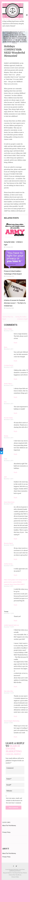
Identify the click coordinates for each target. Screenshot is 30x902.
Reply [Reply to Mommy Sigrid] (15, 559)
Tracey (21, 38)
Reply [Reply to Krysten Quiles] (15, 431)
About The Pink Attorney (9, 825)
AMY (5, 477)
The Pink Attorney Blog (12, 19)
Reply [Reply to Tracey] (15, 620)
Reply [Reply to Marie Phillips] (15, 342)
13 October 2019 (9, 247)
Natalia (6, 436)
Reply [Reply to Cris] (15, 413)
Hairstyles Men (8, 691)
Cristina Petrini (8, 365)
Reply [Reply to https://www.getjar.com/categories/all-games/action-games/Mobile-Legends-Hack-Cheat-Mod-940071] (15, 605)
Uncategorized (12, 40)
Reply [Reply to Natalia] (15, 454)
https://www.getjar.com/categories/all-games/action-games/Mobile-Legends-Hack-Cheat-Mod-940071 (15, 582)
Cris (5, 402)
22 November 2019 (9, 276)
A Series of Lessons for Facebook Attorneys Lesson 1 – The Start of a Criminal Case (15, 303)
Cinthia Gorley (8, 564)
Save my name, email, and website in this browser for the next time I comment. (14, 800)
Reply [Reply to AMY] (15, 497)
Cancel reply (13, 754)
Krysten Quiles (8, 418)
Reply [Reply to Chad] (15, 472)
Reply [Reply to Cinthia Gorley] (15, 575)
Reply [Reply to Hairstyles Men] (15, 716)
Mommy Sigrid (8, 543)
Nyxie (5, 347)
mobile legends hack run (11, 625)
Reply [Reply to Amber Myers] (15, 397)
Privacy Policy (6, 832)
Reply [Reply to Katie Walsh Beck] (15, 538)
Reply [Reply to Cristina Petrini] (15, 379)
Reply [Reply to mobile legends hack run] (15, 686)
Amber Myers (8, 383)
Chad (5, 459)
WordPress (18, 875)
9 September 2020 (9, 308)
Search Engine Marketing (11, 721)
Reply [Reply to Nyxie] (15, 360)
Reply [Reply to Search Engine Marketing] (15, 736)
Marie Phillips (8, 329)
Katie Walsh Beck (9, 502)
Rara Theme (23, 873)
